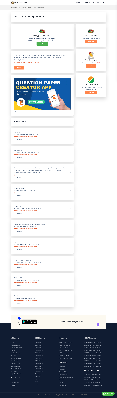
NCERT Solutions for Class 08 (92, 353)
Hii (15, 242)
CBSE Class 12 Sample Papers (92, 374)
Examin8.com (15, 382)
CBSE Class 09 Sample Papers (92, 382)
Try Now (91, 66)
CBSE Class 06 (39, 358)
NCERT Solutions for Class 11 (92, 345)
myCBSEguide (19, 2)
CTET (36, 384)
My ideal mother (19, 150)
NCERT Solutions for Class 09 (92, 350)
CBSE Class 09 (39, 350)
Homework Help (15, 7)
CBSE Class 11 (39, 345)
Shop (93, 3)
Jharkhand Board (16, 369)
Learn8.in (13, 385)
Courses (78, 3)
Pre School (38, 374)
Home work (17, 132)
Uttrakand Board (16, 358)
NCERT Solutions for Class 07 (92, 355)
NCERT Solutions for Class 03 (92, 366)
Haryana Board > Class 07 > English (27, 62)
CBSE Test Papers (64, 345)
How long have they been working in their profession (29, 224)
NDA (36, 382)
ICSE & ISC (14, 350)
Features (86, 3)
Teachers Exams (15, 353)
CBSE (12, 342)
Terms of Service (64, 372)
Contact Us (62, 385)
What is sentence (19, 188)
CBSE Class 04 (39, 363)
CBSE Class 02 (39, 369)
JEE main (37, 376)
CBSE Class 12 (39, 342)
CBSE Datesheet (97, 385)
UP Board (13, 355)
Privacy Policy (63, 374)
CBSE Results (87, 385)
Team (61, 382)
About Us (62, 367)
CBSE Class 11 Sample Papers (92, 377)
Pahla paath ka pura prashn (22, 278)
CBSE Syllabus (63, 353)
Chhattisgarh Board (16, 363)
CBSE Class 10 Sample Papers (92, 380)
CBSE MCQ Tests (64, 348)
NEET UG (37, 379)
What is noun (18, 206)
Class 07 (35, 7)
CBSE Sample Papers (65, 342)
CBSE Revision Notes (65, 358)
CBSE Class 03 (39, 366)
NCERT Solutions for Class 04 (92, 363)
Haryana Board (26, 7)
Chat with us (108, 393)
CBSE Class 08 (39, 353)
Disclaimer (62, 369)
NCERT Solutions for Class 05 (92, 361)
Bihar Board (14, 361)
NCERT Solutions (64, 355)
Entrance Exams (15, 345)
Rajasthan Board (16, 374)
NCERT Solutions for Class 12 (92, 342)
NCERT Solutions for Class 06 (92, 358)
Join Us (99, 3)
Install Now (42, 44)
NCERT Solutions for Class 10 (92, 348)
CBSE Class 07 (39, 355)
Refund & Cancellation (66, 377)
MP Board (14, 371)
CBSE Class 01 (39, 371)
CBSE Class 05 (39, 361)
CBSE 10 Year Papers (65, 350)
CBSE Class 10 (39, 348)
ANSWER (18, 67)
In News (61, 380)
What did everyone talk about (23, 260)
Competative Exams (17, 348)
